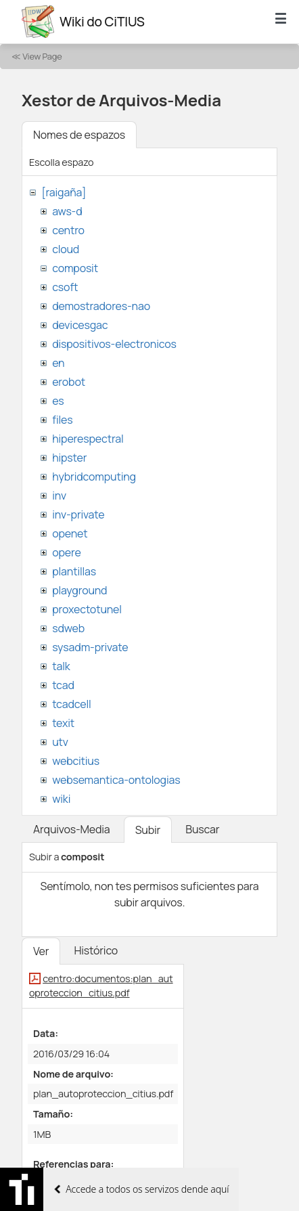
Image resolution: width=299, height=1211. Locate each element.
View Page (42, 56)
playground (79, 590)
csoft (65, 287)
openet (69, 533)
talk (61, 666)
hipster (69, 457)
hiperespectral (87, 438)
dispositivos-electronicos (114, 343)
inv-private (78, 514)
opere (66, 552)
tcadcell (71, 704)
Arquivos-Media (71, 829)
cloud (65, 249)
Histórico (96, 950)
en (58, 362)
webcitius (75, 760)
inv (59, 495)
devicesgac (80, 324)
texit (63, 722)
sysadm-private (90, 647)
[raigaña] (63, 192)
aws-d (67, 211)
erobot (68, 381)
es (58, 400)
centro (68, 230)
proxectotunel (87, 609)
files (62, 419)
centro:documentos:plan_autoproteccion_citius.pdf (101, 986)
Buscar (202, 829)
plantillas (74, 571)
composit (75, 268)
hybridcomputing (94, 476)
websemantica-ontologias (116, 779)
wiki (61, 798)
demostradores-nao (101, 306)
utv (60, 741)
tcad (63, 685)
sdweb (68, 628)
